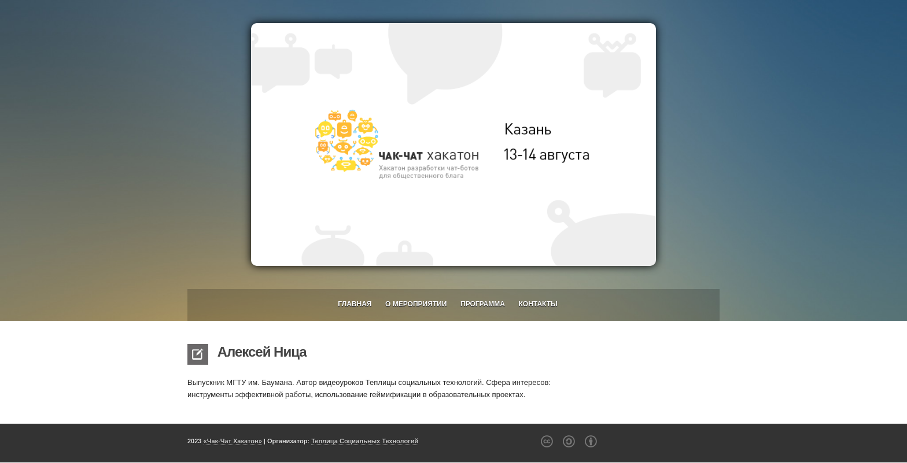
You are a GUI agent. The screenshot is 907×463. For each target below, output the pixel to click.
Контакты (538, 304)
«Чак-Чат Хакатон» (233, 441)
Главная (354, 304)
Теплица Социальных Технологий (364, 441)
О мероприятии (416, 304)
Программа (482, 304)
